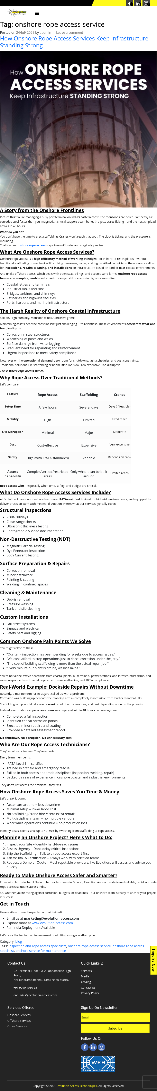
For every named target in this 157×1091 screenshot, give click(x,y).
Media (85, 976)
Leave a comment (69, 32)
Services (86, 971)
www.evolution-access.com (52, 923)
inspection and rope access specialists (37, 946)
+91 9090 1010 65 (25, 987)
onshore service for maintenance (41, 950)
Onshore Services (18, 1015)
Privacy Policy (90, 993)
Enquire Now (153, 960)
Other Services (17, 1026)
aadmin (45, 32)
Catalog (86, 982)
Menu (37, 14)
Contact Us (88, 987)
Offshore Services (19, 1021)
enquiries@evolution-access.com (35, 995)
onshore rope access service (89, 946)
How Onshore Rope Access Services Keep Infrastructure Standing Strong (74, 41)
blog (18, 941)
